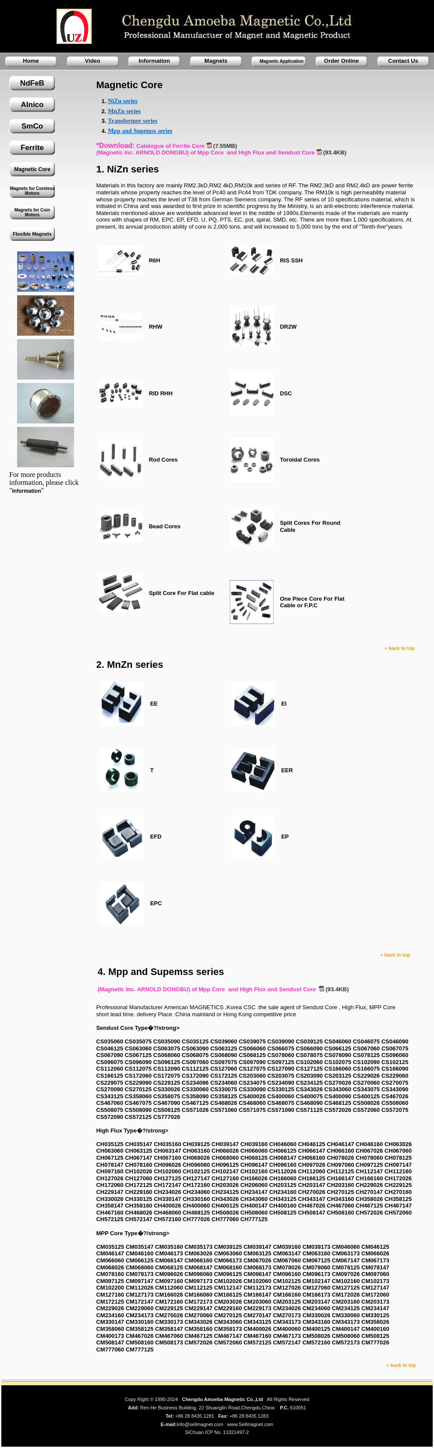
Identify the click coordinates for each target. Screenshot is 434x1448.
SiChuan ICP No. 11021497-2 (217, 1432)
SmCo (32, 126)
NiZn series (123, 101)
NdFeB (32, 83)
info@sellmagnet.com (200, 1424)
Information (154, 60)
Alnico (32, 104)
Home (31, 60)
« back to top (400, 648)
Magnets (216, 60)
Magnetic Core (32, 169)
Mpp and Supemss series (140, 131)
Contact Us (403, 60)
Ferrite (32, 147)
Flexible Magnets (32, 234)
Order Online (341, 60)
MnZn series (124, 111)
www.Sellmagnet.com (250, 1424)
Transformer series (132, 121)
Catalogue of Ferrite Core (170, 146)
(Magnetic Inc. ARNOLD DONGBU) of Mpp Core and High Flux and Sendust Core (205, 152)
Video (92, 60)
